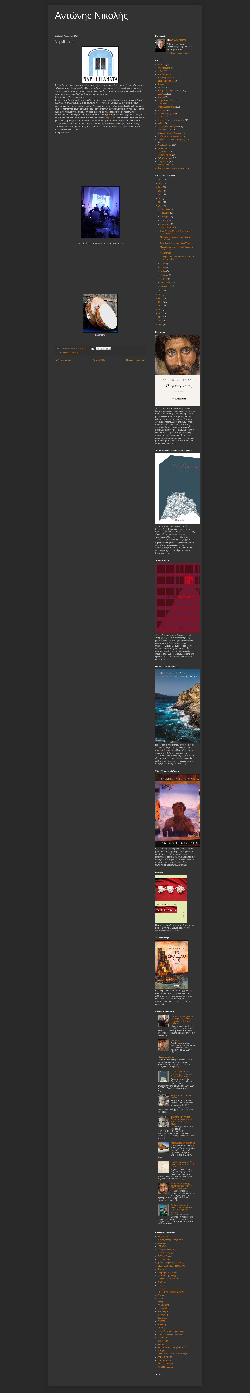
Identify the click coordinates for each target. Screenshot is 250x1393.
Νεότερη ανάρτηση (63, 360)
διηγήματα (162, 84)
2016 (160, 298)
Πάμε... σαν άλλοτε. (168, 227)
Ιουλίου (164, 264)
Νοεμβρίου (165, 213)
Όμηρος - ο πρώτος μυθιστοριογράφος (174, 139)
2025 (160, 183)
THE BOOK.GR (164, 1360)
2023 (160, 191)
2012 (160, 313)
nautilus (161, 1344)
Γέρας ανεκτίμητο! (166, 1057)
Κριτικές (161, 117)
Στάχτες (161, 1295)
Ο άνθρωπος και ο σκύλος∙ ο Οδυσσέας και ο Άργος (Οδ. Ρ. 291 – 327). (183, 1164)
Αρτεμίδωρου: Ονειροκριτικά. (183, 1143)
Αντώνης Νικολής (91, 15)
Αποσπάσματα (164, 68)
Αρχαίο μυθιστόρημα (166, 74)
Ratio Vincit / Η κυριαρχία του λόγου (173, 1354)
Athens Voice (163, 1308)
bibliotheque (163, 1311)
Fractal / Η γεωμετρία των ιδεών (171, 1331)
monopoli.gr (163, 1341)
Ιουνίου (164, 267)
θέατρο (161, 97)
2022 (160, 195)
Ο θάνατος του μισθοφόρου (169, 136)
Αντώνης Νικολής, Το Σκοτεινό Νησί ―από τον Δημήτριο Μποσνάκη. (181, 1074)
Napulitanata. (165, 253)
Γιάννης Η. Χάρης (165, 1253)
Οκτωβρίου (165, 217)
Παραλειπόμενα (164, 145)
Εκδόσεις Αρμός (164, 1256)
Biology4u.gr (163, 1315)
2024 (160, 187)
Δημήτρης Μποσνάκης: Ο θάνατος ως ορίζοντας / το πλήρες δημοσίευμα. (182, 1186)
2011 (160, 317)
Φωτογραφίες (163, 165)
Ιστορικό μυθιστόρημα (167, 100)
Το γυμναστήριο (164, 155)
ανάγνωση (162, 1243)
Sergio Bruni (110, 118)
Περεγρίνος (162, 148)
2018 (160, 291)
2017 (160, 295)
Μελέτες (161, 123)
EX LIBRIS (162, 1328)
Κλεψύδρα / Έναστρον (167, 1272)
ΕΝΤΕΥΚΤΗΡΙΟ (164, 1259)
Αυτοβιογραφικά (164, 78)
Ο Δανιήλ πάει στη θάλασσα (169, 133)
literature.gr (162, 1337)
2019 (160, 206)
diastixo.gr (162, 1324)
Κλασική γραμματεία (166, 107)
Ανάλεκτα (162, 64)
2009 (160, 324)
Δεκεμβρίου (166, 209)
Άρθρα (160, 71)
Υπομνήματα (75, 352)
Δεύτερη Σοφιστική (165, 81)
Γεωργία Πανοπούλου (167, 1249)
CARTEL (161, 1321)
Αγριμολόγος (163, 1236)
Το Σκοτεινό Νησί (165, 158)
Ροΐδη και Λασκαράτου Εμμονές (171, 1292)
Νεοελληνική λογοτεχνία (168, 127)
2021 (160, 198)
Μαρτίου (164, 279)
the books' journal (165, 1364)
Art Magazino (163, 1305)
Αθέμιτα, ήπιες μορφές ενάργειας (171, 1240)
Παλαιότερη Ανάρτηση (135, 360)
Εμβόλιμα (66, 352)
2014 (160, 306)
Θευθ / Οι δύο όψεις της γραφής (171, 1266)
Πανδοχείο (162, 1282)
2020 (160, 202)
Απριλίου (165, 275)
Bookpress (162, 1318)
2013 (160, 309)
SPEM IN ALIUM (165, 1357)
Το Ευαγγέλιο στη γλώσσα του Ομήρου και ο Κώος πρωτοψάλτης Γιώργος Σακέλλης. (182, 1019)
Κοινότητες (162, 110)
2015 (160, 302)
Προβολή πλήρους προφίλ (178, 53)
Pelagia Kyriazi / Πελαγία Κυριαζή (172, 1347)
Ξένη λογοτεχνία (164, 130)
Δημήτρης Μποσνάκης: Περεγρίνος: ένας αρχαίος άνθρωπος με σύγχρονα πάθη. (181, 1120)
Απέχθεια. (175, 1040)
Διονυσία (161, 87)
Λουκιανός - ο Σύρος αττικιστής (171, 120)
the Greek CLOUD (165, 1367)
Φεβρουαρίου (167, 282)
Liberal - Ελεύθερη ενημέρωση (171, 1334)
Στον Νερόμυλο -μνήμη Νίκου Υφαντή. (176, 243)
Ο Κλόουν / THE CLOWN (168, 1279)
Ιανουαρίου (166, 286)
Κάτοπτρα (162, 1269)
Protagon (161, 1351)
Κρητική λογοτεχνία (166, 113)
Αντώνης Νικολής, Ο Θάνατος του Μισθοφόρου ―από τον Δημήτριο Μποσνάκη (182, 1208)
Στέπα (160, 1298)
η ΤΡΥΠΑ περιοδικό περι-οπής (171, 1262)
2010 (160, 321)
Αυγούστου (165, 224)
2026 (160, 180)
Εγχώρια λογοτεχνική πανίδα (170, 91)
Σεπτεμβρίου (166, 220)
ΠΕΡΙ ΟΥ (161, 1285)
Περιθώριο (162, 1289)
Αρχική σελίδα (99, 360)
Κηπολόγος (162, 104)
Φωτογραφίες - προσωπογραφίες (172, 168)
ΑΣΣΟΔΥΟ (162, 1246)
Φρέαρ (160, 1302)
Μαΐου (163, 271)
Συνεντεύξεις (163, 152)
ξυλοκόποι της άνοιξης (167, 1276)
